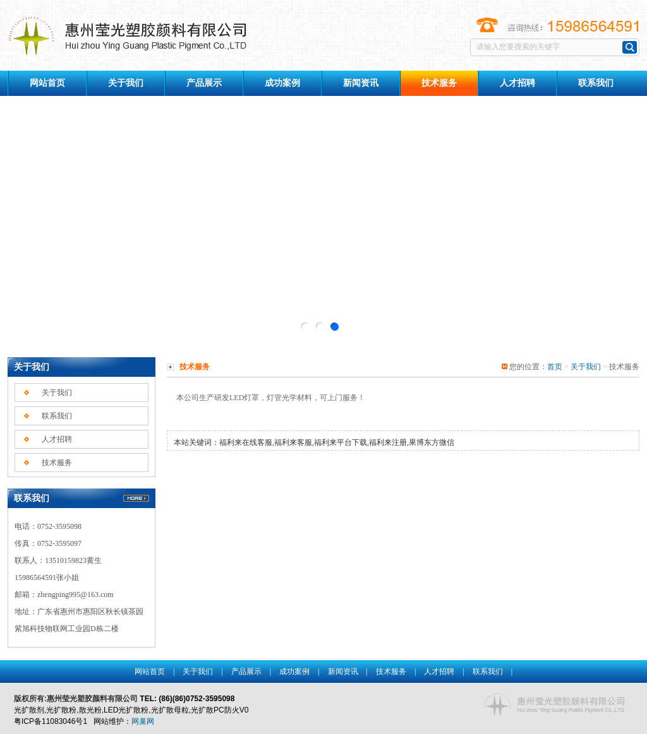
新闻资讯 (360, 83)
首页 (554, 366)
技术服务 (57, 462)
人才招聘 (517, 83)
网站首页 (47, 83)
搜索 (629, 47)
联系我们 (596, 83)
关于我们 (125, 83)
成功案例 (282, 83)
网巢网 (142, 721)
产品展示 (204, 83)
